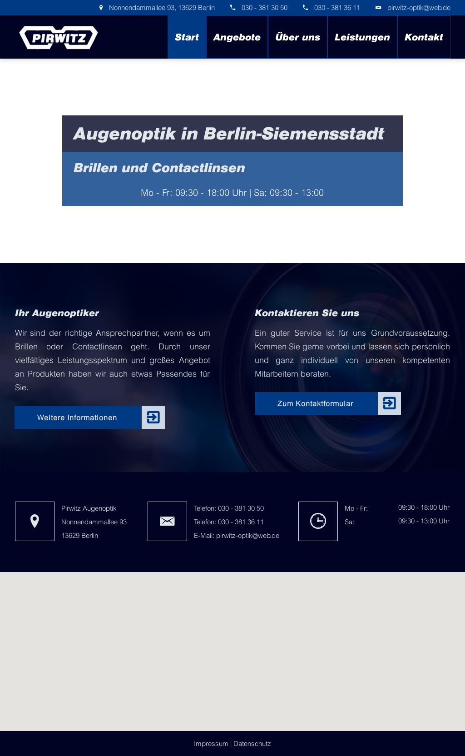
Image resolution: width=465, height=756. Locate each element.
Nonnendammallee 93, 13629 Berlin (161, 7)
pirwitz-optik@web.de (418, 7)
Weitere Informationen (77, 417)
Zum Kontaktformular (315, 403)
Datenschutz (252, 743)
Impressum (211, 743)
